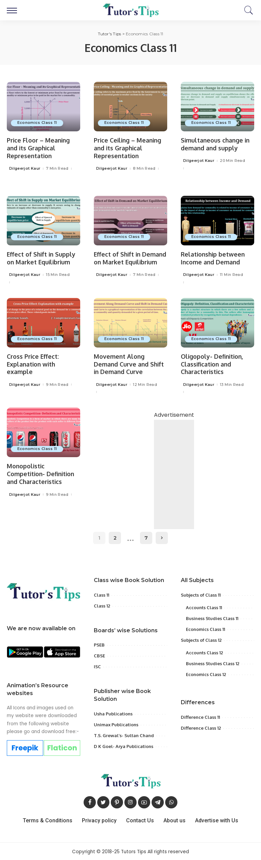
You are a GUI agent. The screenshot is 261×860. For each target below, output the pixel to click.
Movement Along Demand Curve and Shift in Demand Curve (129, 363)
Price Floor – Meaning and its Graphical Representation (39, 147)
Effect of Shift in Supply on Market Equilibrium (42, 258)
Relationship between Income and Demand (214, 258)
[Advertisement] (174, 488)
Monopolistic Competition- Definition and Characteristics (41, 473)
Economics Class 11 (37, 122)
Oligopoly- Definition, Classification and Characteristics (213, 363)
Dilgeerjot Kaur (24, 168)
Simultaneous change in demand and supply (216, 144)
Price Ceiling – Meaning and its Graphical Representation (129, 147)
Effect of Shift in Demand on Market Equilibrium (122, 261)
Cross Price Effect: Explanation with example (33, 363)
